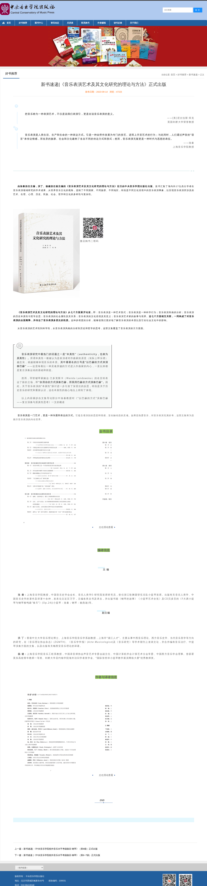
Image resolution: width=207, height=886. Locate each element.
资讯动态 (55, 23)
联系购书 (85, 23)
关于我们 (134, 23)
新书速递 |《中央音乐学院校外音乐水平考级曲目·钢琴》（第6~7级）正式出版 (62, 855)
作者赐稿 (101, 23)
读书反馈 (118, 23)
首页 (9, 23)
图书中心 (40, 23)
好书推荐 (24, 23)
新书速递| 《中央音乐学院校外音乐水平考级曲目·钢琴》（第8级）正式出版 (61, 848)
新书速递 (193, 74)
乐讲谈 (70, 23)
